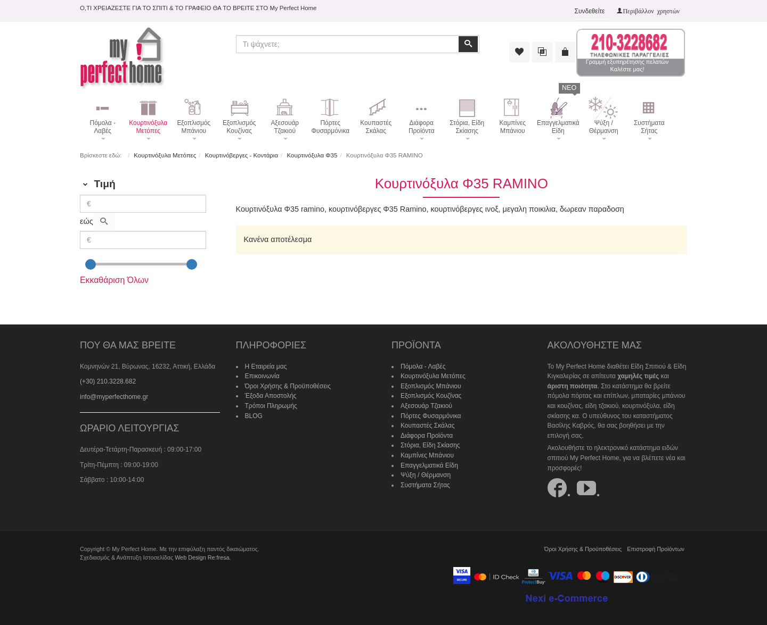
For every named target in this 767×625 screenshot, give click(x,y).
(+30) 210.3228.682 (108, 381)
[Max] (143, 240)
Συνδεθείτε (590, 11)
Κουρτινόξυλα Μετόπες (165, 155)
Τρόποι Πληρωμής (271, 406)
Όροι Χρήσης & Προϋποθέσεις (288, 386)
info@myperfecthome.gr (114, 397)
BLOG (254, 416)
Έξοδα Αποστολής (271, 395)
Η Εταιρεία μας (266, 366)
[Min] (143, 204)
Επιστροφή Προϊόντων (655, 549)
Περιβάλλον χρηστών (651, 10)
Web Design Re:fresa (202, 557)
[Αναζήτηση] (104, 222)
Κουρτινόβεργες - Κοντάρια (241, 155)
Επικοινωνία (262, 376)
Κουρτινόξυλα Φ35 (312, 155)
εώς (86, 221)
